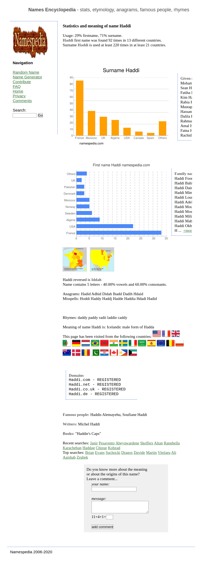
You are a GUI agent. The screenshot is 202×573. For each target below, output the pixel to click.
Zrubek (82, 457)
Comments (22, 100)
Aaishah (69, 457)
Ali (173, 452)
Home (18, 91)
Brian (89, 452)
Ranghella (172, 443)
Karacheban (72, 448)
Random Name (26, 72)
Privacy (19, 96)
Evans (100, 452)
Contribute (22, 81)
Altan (158, 443)
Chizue (101, 448)
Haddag (89, 448)
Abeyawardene (127, 443)
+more (188, 230)
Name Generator (27, 77)
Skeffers (146, 443)
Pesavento (107, 443)
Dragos (127, 452)
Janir (94, 443)
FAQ (17, 86)
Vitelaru (164, 452)
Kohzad (114, 448)
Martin (151, 452)
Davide (139, 452)
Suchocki (113, 452)
